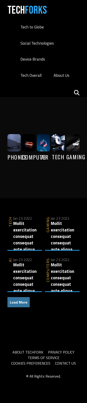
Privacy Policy (61, 352)
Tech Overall (31, 75)
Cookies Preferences (30, 363)
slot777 (34, 382)
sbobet (46, 382)
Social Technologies (37, 43)
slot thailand (17, 382)
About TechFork (28, 352)
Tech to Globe (32, 27)
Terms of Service (43, 357)
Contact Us (65, 363)
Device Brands (32, 59)
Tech (27, 10)
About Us (61, 75)
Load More (18, 302)
